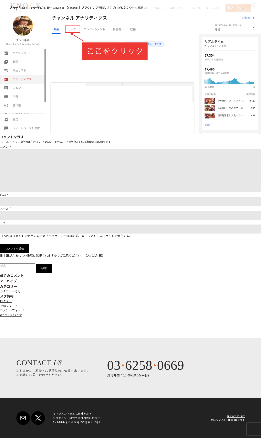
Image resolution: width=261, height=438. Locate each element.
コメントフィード (12, 310)
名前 (4, 195)
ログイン (6, 301)
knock (25, 8)
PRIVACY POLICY (236, 416)
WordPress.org (11, 315)
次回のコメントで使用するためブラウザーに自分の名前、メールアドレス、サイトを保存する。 (67, 236)
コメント (6, 146)
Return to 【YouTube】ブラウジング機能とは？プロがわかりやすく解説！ (97, 8)
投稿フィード (9, 306)
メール (5, 209)
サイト (4, 222)
